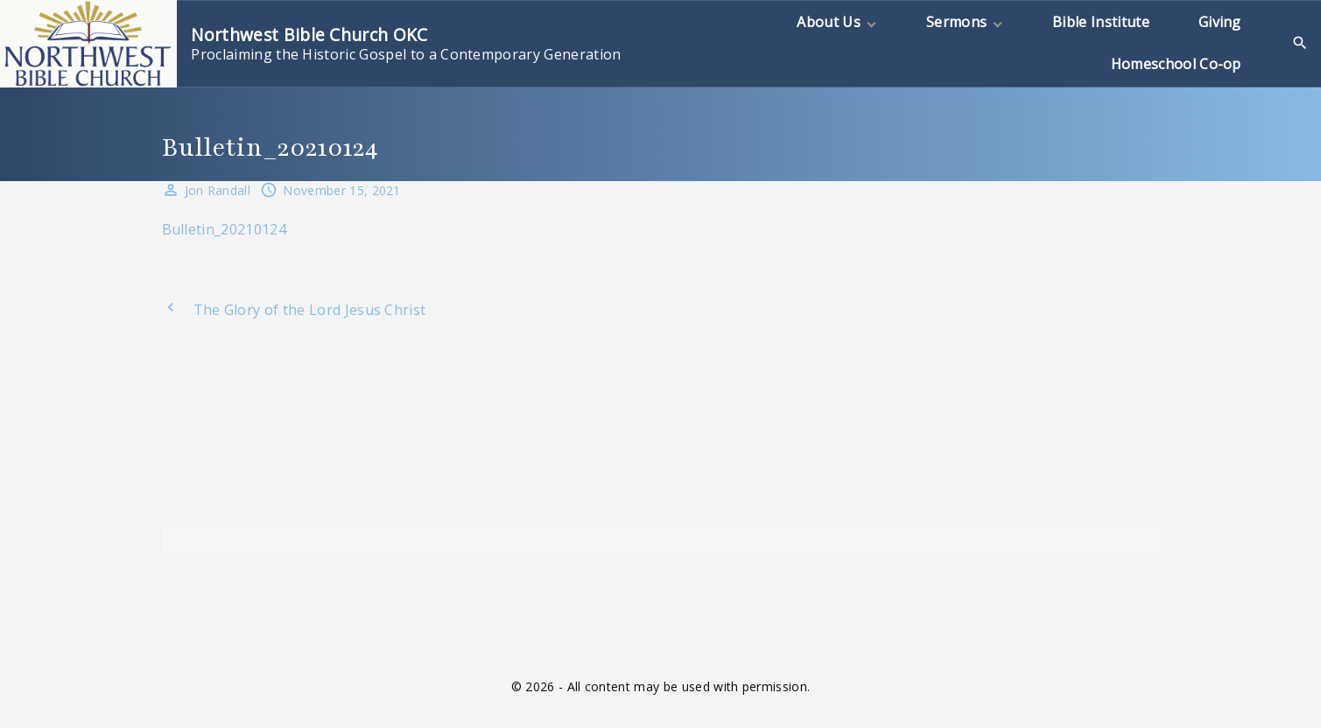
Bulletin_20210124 (224, 229)
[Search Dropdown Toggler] (1300, 43)
